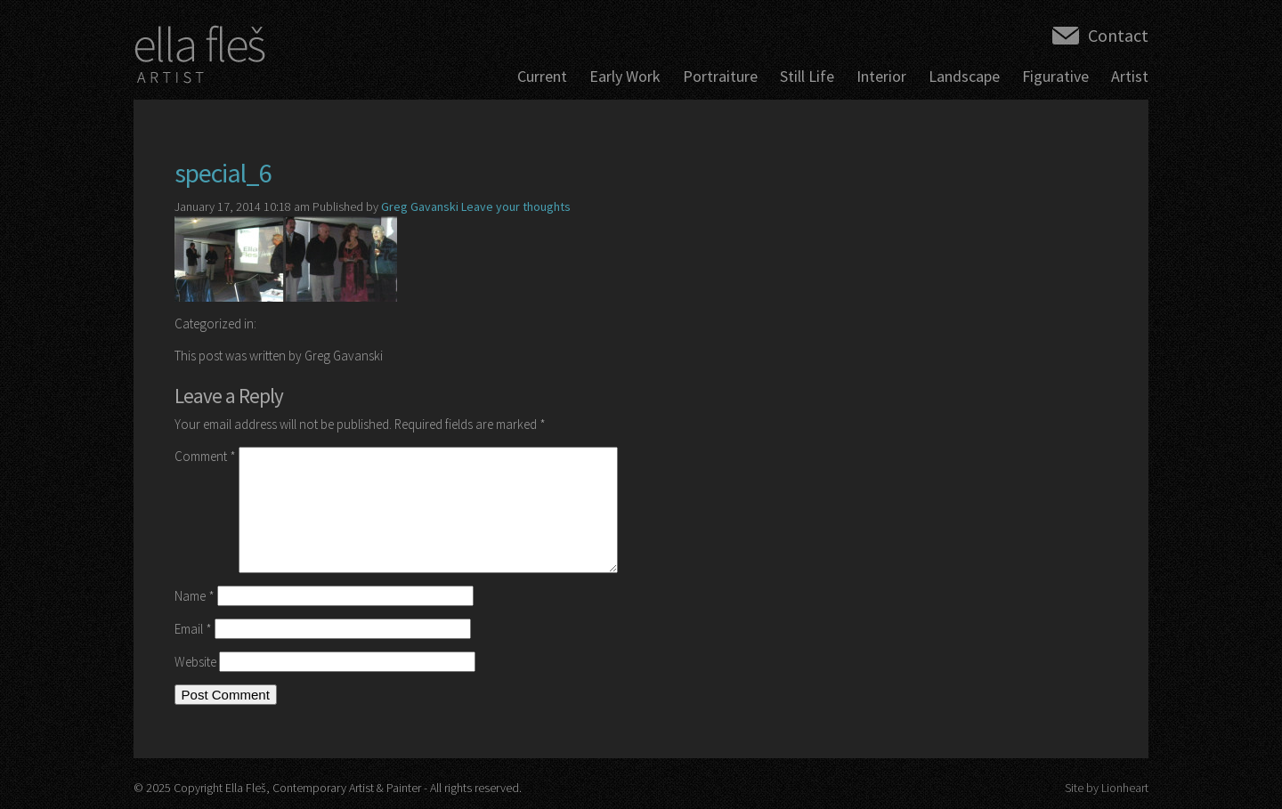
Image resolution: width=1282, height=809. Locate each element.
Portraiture (720, 76)
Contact (1118, 35)
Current (542, 76)
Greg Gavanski (419, 206)
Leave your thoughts (516, 206)
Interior (881, 76)
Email (193, 628)
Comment (205, 456)
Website (195, 661)
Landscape (964, 76)
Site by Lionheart (1106, 788)
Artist (1129, 76)
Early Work (625, 76)
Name (194, 595)
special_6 (223, 173)
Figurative (1055, 76)
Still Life (807, 76)
